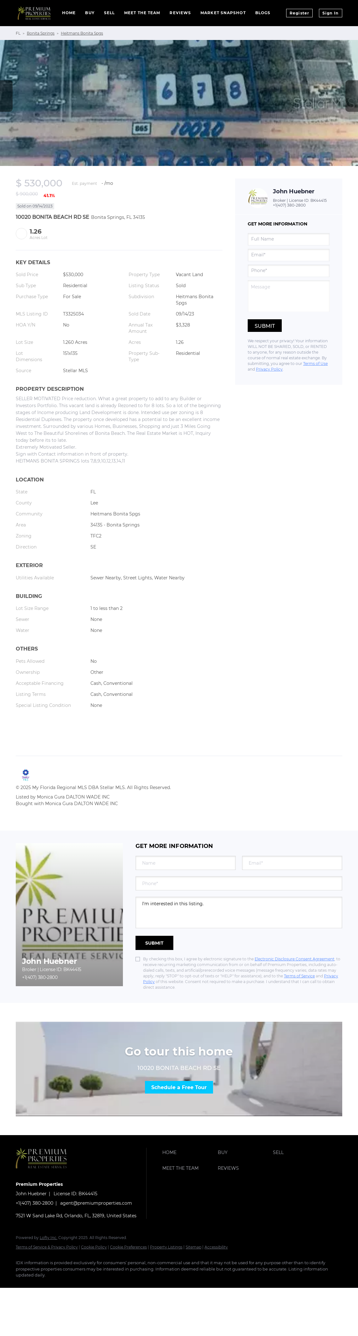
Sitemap (193, 1247)
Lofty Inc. (48, 1237)
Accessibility (216, 1247)
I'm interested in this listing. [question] (239, 912)
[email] (289, 255)
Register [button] (299, 13)
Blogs (263, 12)
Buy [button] (89, 12)
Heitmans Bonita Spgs (82, 33)
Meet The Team (142, 12)
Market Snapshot (223, 12)
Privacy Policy (269, 369)
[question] (289, 296)
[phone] (289, 270)
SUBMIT (154, 943)
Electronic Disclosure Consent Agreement (294, 959)
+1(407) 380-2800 (289, 205)
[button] (188, 1152)
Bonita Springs (41, 33)
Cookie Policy (94, 1247)
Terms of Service (299, 976)
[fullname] (289, 239)
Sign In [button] (330, 13)
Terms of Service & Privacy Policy (47, 1247)
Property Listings (166, 1247)
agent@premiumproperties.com (96, 1203)
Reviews (180, 12)
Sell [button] (109, 12)
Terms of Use (315, 363)
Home (69, 12)
